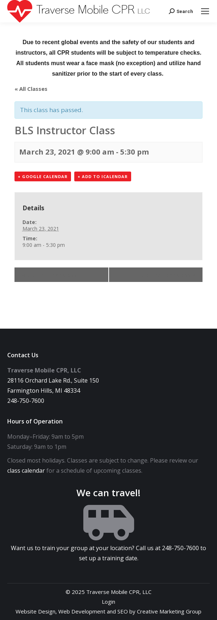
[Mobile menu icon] (205, 11)
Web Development (81, 611)
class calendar (26, 471)
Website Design (35, 611)
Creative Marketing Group (169, 611)
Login (108, 601)
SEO (122, 611)
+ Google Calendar (43, 176)
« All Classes (30, 88)
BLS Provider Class (49, 274)
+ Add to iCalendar (103, 176)
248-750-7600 (25, 401)
